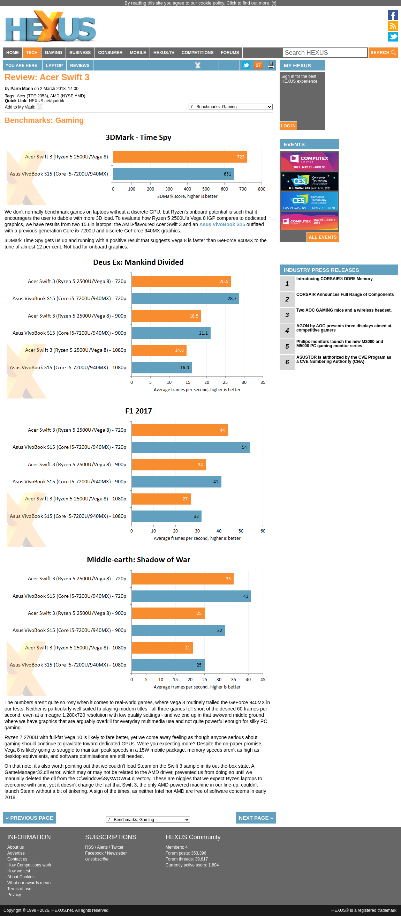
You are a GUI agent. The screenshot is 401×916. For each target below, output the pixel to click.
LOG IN (288, 126)
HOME (12, 52)
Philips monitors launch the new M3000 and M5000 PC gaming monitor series (339, 344)
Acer (21, 96)
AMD (55, 96)
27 (258, 65)
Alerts (102, 847)
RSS (89, 847)
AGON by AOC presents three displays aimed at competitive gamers (343, 328)
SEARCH (383, 52)
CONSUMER (110, 52)
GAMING (53, 52)
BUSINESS (80, 52)
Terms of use (19, 888)
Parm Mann (21, 88)
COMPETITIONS (197, 52)
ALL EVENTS (323, 237)
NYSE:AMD (73, 96)
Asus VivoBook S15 (222, 224)
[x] (274, 3)
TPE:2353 (37, 96)
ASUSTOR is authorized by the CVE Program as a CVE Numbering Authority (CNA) (343, 359)
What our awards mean (29, 882)
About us (15, 847)
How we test (18, 871)
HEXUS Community (193, 837)
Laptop (54, 65)
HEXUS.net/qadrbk (46, 100)
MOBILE (138, 52)
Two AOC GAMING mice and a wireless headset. (344, 310)
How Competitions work (29, 865)
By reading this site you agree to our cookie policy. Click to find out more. (198, 3)
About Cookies (21, 876)
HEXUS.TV (163, 52)
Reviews (79, 65)
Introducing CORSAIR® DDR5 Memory (334, 279)
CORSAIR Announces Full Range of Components (345, 294)
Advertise (16, 853)
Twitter (117, 847)
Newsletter (117, 853)
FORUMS (230, 52)
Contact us (17, 859)
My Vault (26, 107)
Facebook (94, 853)
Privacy (14, 894)
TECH (32, 52)
